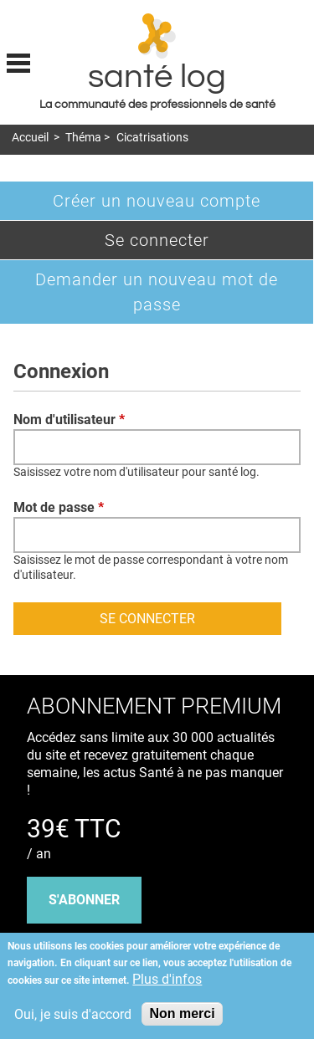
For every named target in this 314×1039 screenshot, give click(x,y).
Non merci (181, 1013)
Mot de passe (58, 507)
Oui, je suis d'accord (72, 1014)
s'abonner (84, 900)
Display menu (18, 61)
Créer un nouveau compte (156, 201)
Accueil (30, 138)
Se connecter (185, 244)
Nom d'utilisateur (69, 419)
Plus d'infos (167, 979)
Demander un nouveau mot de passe (156, 292)
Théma (83, 138)
